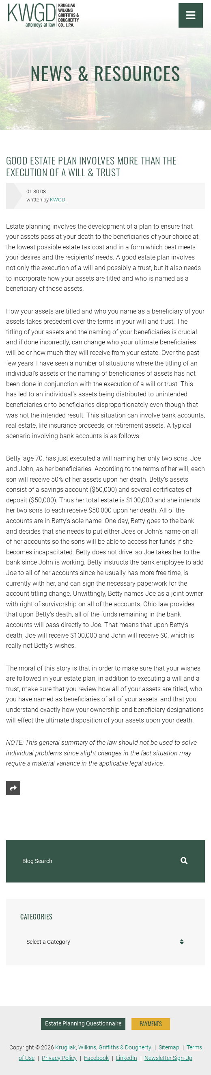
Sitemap (169, 1047)
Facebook (96, 1058)
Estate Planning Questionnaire (83, 1023)
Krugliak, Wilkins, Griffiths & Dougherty (103, 1047)
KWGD (57, 200)
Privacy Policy (59, 1058)
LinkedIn (126, 1058)
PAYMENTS (151, 1023)
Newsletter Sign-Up (168, 1058)
